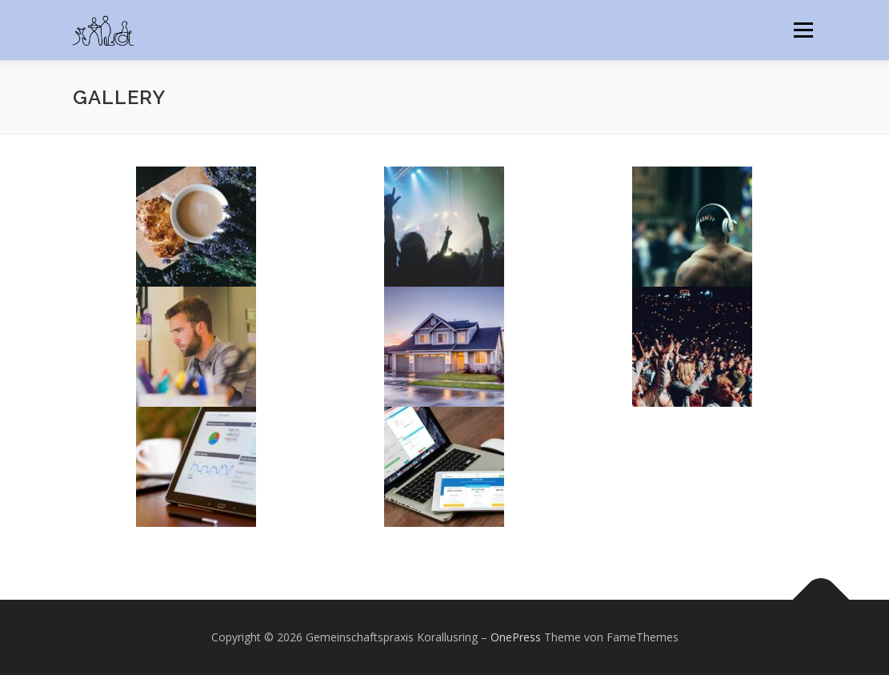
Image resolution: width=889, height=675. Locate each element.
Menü (803, 30)
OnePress (516, 637)
